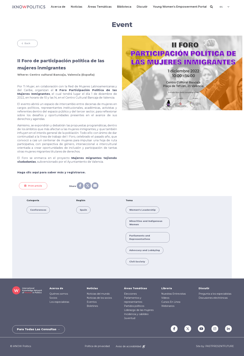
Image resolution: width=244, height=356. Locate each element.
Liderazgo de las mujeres (139, 310)
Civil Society (137, 261)
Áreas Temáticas (100, 6)
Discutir (142, 6)
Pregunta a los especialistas (215, 293)
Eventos (92, 301)
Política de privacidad (97, 346)
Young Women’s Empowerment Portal (180, 6)
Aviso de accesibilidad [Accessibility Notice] (130, 346)
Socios (53, 297)
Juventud (129, 318)
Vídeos (165, 297)
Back (27, 43)
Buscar (211, 7)
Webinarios (167, 305)
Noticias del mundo (98, 293)
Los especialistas (59, 301)
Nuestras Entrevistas (173, 293)
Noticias (76, 6)
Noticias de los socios (99, 297)
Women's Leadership (142, 209)
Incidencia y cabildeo (136, 314)
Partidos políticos (134, 305)
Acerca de (58, 6)
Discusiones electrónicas (213, 297)
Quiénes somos (58, 293)
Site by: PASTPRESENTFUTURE (215, 346)
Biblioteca (124, 6)
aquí (35, 172)
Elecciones (130, 293)
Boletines (92, 305)
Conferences (38, 209)
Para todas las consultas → (38, 329)
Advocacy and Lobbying (144, 250)
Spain (83, 209)
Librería (166, 288)
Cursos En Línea (170, 301)
